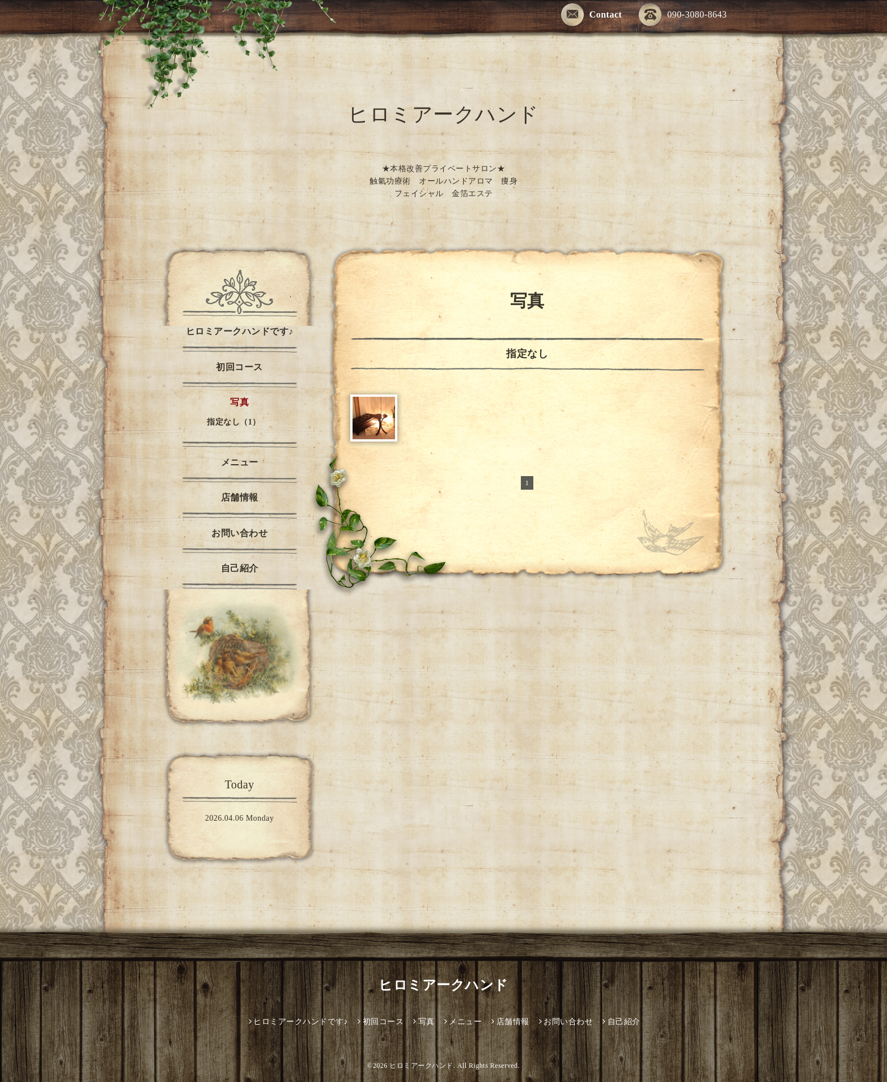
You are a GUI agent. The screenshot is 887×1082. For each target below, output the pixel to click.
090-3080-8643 (683, 15)
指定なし (527, 353)
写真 (239, 402)
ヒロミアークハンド (452, 985)
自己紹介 (239, 568)
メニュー (239, 462)
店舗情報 (239, 497)
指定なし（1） (234, 422)
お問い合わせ (239, 533)
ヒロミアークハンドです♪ (240, 331)
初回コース (239, 367)
